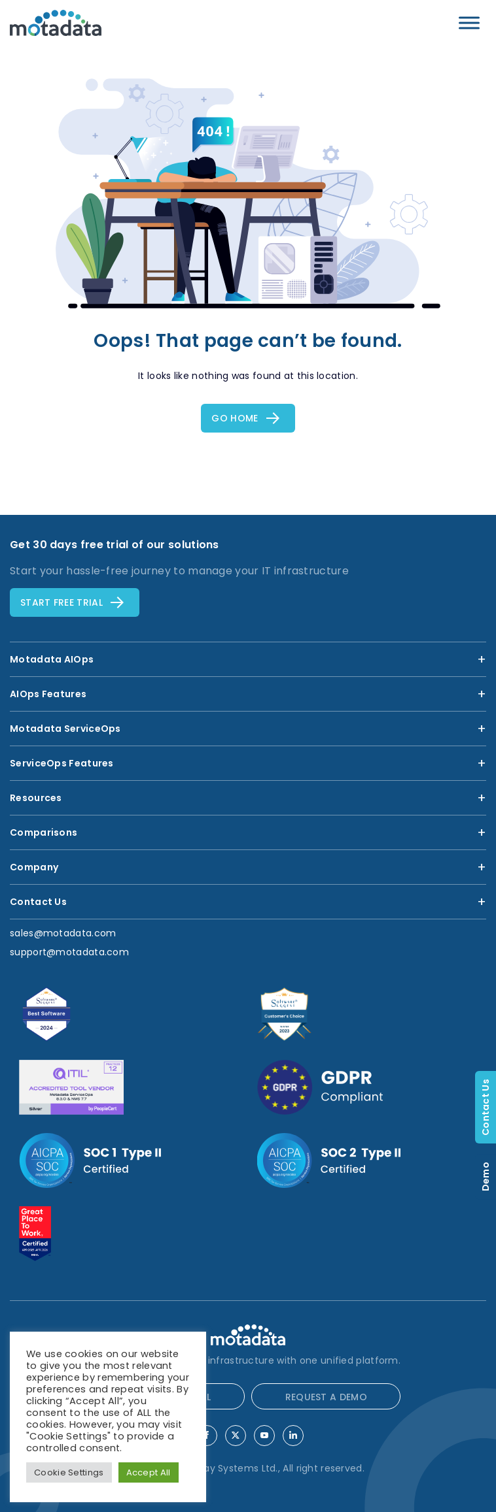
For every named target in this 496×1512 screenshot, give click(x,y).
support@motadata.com (69, 952)
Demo (485, 1176)
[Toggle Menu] (469, 22)
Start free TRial (61, 602)
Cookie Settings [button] (69, 1472)
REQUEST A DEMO (326, 1397)
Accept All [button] (148, 1472)
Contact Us (485, 1107)
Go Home (234, 418)
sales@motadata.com (63, 933)
